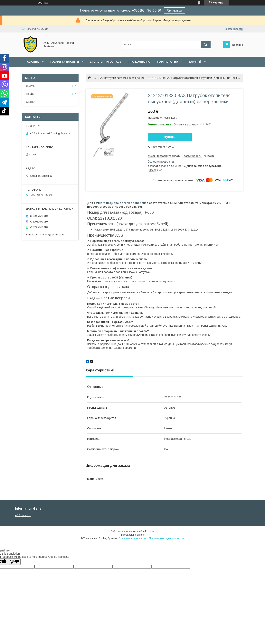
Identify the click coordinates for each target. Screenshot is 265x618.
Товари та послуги (64, 61)
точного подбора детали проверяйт (120, 202)
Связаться (174, 10)
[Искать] (206, 44)
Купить (169, 137)
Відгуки (30, 85)
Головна (32, 61)
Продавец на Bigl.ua (132, 534)
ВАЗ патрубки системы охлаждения (122, 77)
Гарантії (195, 61)
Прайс (30, 93)
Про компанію (139, 61)
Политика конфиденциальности (167, 538)
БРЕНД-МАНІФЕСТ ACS (105, 61)
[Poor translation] (14, 561)
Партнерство (167, 61)
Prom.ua (149, 531)
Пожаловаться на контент (133, 538)
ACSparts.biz (23, 515)
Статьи (30, 101)
